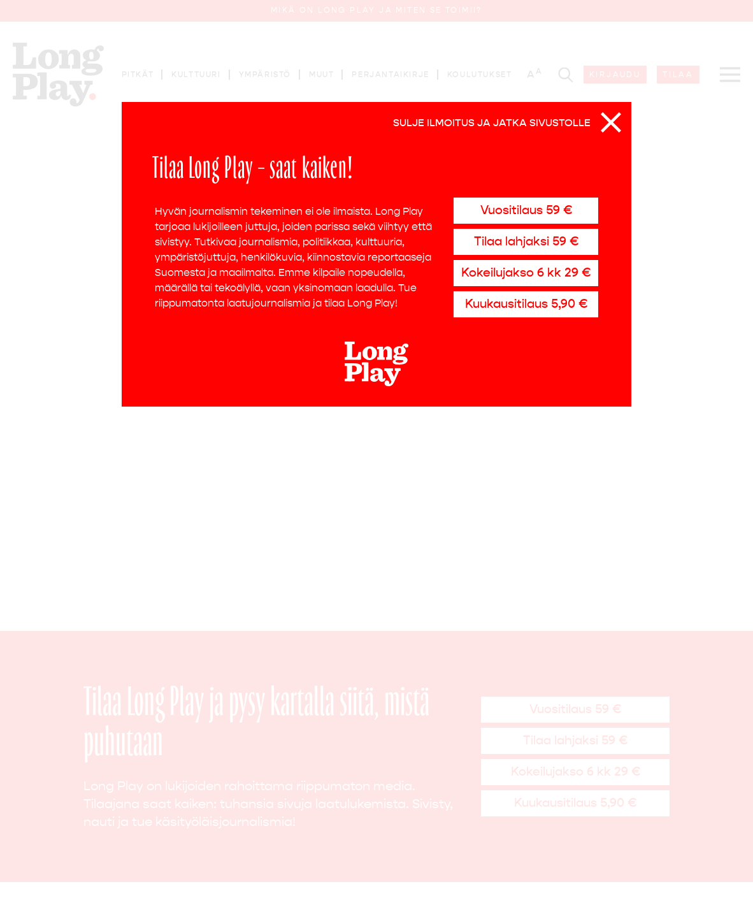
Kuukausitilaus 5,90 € (526, 303)
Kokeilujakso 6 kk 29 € (526, 272)
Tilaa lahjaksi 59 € (526, 241)
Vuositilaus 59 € (526, 210)
